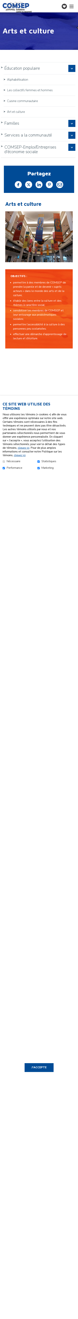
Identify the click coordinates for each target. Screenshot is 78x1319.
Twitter (28, 184)
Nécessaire (13, 461)
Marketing (47, 468)
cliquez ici (23, 448)
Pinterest (49, 184)
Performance (14, 468)
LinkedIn (39, 184)
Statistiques (48, 461)
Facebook (18, 184)
